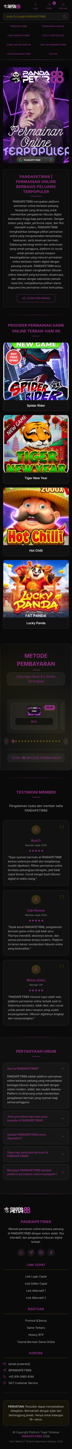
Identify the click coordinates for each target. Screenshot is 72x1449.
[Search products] (36, 16)
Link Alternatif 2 (36, 1297)
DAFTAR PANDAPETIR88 (53, 44)
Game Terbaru (36, 1327)
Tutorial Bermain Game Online (36, 1341)
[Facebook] (51, 1252)
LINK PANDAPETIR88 (19, 35)
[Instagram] (41, 1252)
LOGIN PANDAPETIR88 (19, 54)
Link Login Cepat (36, 1276)
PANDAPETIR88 (19, 26)
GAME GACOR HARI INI (19, 44)
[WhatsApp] (21, 1252)
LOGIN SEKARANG (36, 298)
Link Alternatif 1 (36, 1290)
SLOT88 (53, 54)
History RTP (35, 1334)
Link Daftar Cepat (36, 1283)
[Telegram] (31, 1252)
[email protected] (19, 1364)
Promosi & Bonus (36, 1320)
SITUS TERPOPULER (53, 35)
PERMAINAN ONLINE (53, 26)
